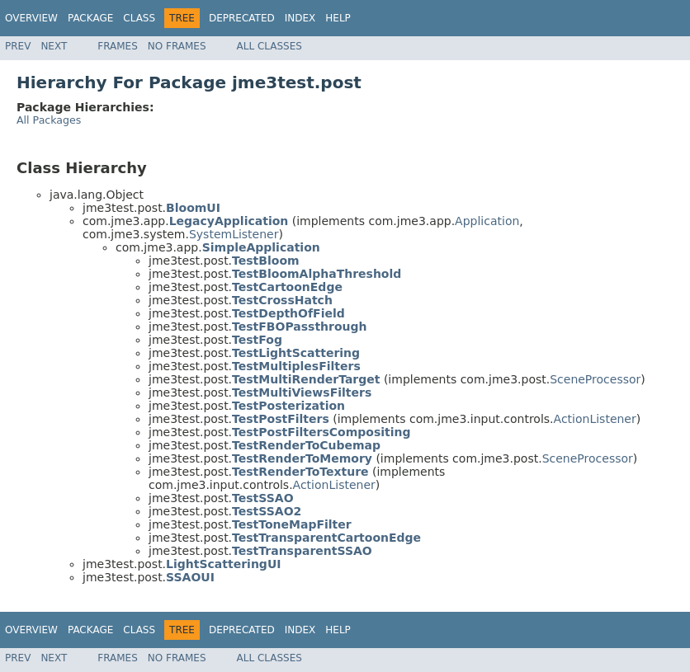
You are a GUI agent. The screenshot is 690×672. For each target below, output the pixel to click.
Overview (31, 18)
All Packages (49, 120)
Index (300, 18)
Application (487, 221)
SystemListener (234, 234)
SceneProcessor (595, 379)
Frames (117, 46)
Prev (18, 46)
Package (90, 18)
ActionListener (595, 418)
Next (53, 46)
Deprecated (242, 18)
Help (338, 18)
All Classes (269, 46)
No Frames (177, 46)
